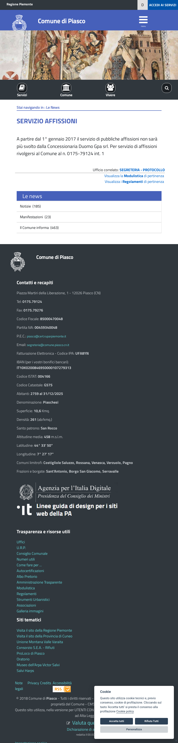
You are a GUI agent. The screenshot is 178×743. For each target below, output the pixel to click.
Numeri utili (26, 559)
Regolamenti (26, 593)
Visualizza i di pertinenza (134, 181)
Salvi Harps (25, 670)
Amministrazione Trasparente (39, 582)
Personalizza (134, 729)
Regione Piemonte (20, 4)
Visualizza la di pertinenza (134, 176)
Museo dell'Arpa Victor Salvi (38, 665)
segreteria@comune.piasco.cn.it (48, 345)
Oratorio (23, 659)
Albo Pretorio (27, 576)
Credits (45, 683)
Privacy (33, 683)
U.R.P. (21, 547)
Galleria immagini (30, 611)
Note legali (19, 685)
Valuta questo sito (92, 723)
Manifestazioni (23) (35, 217)
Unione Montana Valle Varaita (40, 642)
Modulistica (26, 588)
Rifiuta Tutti (151, 721)
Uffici (21, 542)
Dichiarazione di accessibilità (89, 729)
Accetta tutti (116, 721)
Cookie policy (125, 711)
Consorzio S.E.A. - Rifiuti (36, 647)
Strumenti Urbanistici (33, 599)
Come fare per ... (29, 565)
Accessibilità (62, 683)
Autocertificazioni (30, 570)
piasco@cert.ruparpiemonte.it (46, 336)
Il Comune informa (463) (39, 227)
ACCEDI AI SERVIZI (162, 4)
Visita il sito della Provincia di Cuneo (44, 636)
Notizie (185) (30, 206)
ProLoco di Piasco (31, 653)
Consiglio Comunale (32, 553)
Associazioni (26, 605)
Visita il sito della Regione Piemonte (44, 630)
